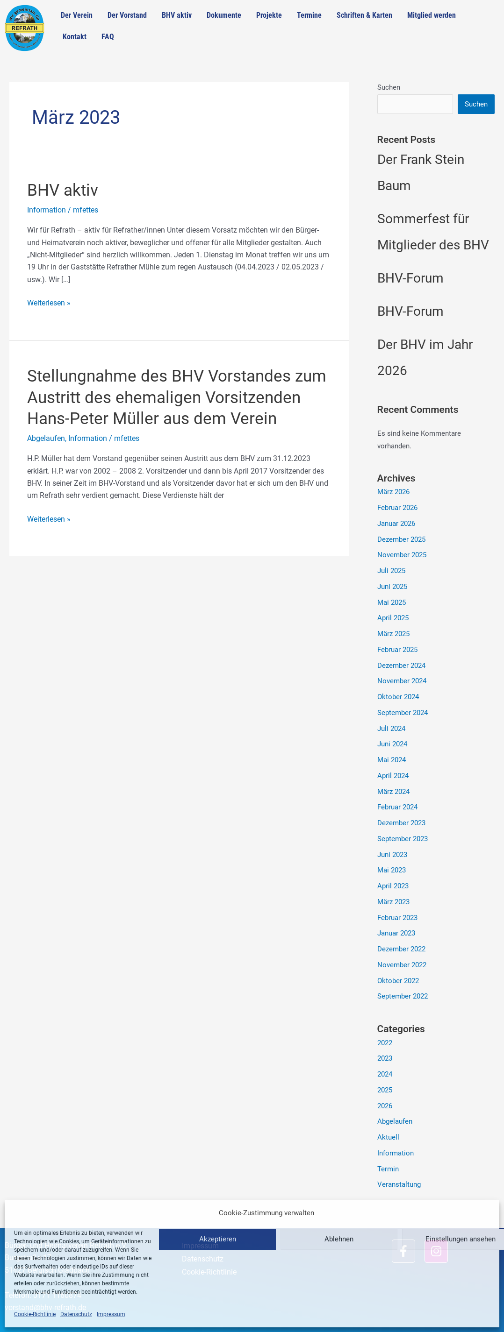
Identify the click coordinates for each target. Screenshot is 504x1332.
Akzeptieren (217, 1239)
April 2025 (393, 618)
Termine (309, 15)
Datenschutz (76, 1314)
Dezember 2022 (401, 949)
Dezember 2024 (401, 665)
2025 (384, 1090)
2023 (384, 1058)
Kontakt (74, 36)
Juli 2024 (391, 728)
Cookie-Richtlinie (35, 1314)
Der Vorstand (127, 15)
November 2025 (401, 555)
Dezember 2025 (401, 539)
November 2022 (401, 965)
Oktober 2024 (398, 697)
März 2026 (393, 492)
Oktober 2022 (398, 981)
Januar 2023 (396, 933)
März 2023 (393, 902)
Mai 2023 (391, 870)
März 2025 (393, 634)
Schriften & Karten (364, 15)
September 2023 (402, 839)
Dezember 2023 (401, 823)
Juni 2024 (392, 744)
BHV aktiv (177, 15)
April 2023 (393, 886)
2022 (384, 1043)
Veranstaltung (399, 1184)
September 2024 (402, 713)
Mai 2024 (391, 760)
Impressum (111, 1314)
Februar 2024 (397, 807)
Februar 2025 (397, 649)
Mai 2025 (391, 602)
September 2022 (402, 996)
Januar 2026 (396, 523)
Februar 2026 (397, 507)
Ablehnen (338, 1239)
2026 (384, 1106)
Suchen (388, 87)
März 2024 (393, 791)
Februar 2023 (397, 918)
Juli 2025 (391, 571)
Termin (388, 1169)
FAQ (107, 36)
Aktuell (388, 1137)
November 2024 (401, 681)
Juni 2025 (392, 586)
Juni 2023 (392, 854)
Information (46, 209)
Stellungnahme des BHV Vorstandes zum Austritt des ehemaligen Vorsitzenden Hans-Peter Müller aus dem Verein (176, 397)
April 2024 (393, 776)
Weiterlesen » (49, 302)
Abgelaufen (46, 438)
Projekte (269, 15)
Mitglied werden (431, 15)
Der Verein (77, 15)
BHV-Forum (410, 278)
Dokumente (224, 15)
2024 (384, 1074)
